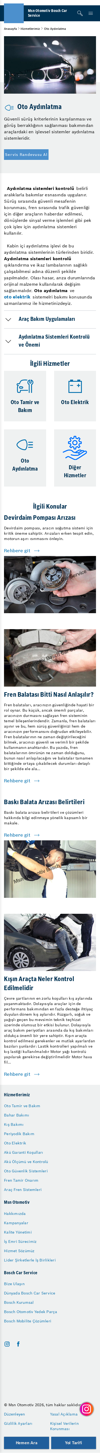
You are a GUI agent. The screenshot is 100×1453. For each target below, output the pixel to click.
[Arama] (80, 13)
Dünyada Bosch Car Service (29, 1293)
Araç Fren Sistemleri (23, 1189)
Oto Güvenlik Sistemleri (26, 1171)
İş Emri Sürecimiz (20, 1241)
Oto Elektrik (15, 1143)
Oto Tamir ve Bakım (22, 1105)
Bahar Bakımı (16, 1115)
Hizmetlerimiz (30, 29)
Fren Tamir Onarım (21, 1180)
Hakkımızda (15, 1213)
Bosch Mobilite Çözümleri (27, 1321)
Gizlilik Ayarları (18, 1423)
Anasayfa (10, 29)
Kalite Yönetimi (18, 1232)
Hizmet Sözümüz (19, 1250)
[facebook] (18, 1344)
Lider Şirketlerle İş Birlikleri (30, 1260)
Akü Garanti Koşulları (23, 1152)
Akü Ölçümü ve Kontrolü (26, 1161)
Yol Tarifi (73, 1442)
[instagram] (7, 1344)
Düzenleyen (14, 1414)
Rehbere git (17, 551)
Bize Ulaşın (14, 1283)
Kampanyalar (16, 1222)
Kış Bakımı (14, 1124)
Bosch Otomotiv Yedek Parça (30, 1311)
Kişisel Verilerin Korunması (64, 1426)
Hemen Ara (26, 1442)
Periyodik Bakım (19, 1133)
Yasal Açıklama (64, 1414)
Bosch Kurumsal (19, 1302)
